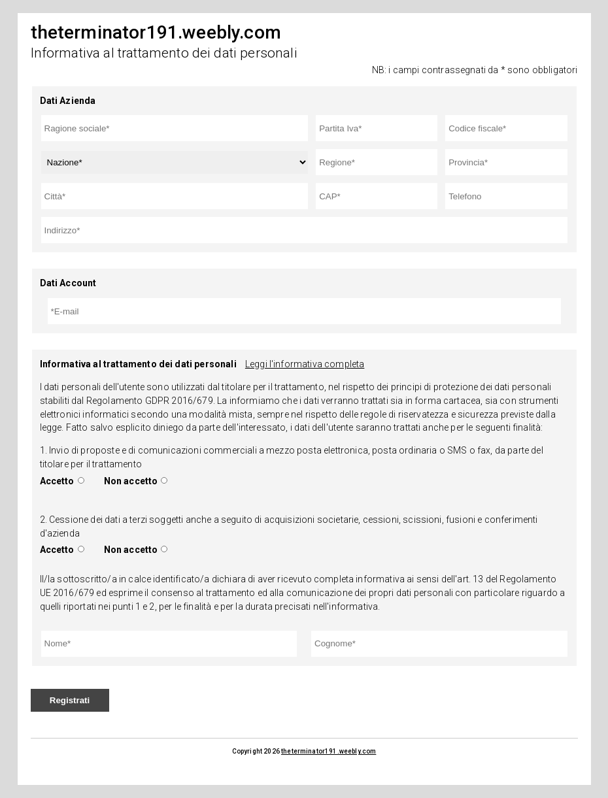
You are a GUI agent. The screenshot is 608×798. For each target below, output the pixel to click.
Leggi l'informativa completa (304, 364)
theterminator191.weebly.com (328, 751)
